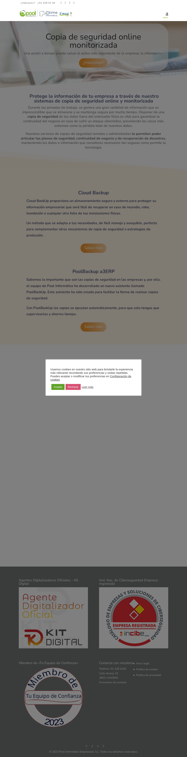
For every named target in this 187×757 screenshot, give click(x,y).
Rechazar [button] (73, 386)
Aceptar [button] (58, 386)
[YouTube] (74, 3)
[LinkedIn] (69, 3)
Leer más (87, 387)
